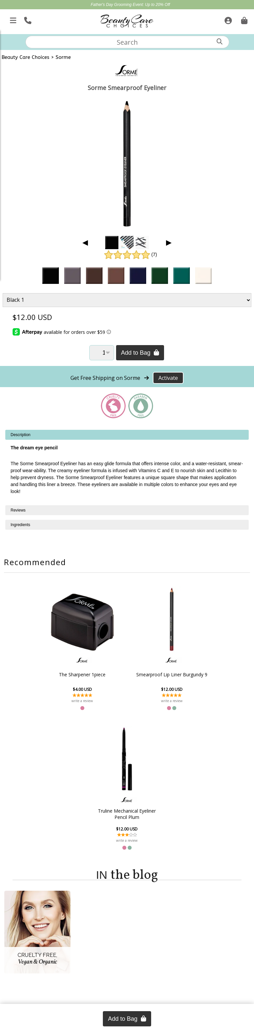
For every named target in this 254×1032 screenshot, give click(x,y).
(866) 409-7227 (127, 990)
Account (27, 893)
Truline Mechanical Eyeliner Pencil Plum (199, 674)
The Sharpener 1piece (55, 674)
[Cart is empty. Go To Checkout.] (243, 19)
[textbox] (127, 42)
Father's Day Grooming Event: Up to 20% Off (130, 4)
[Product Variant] (127, 300)
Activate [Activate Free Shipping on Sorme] (168, 377)
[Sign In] (227, 19)
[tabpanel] (127, 467)
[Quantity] (101, 352)
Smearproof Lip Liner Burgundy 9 (126, 674)
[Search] (219, 41)
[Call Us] (27, 19)
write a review (55, 700)
